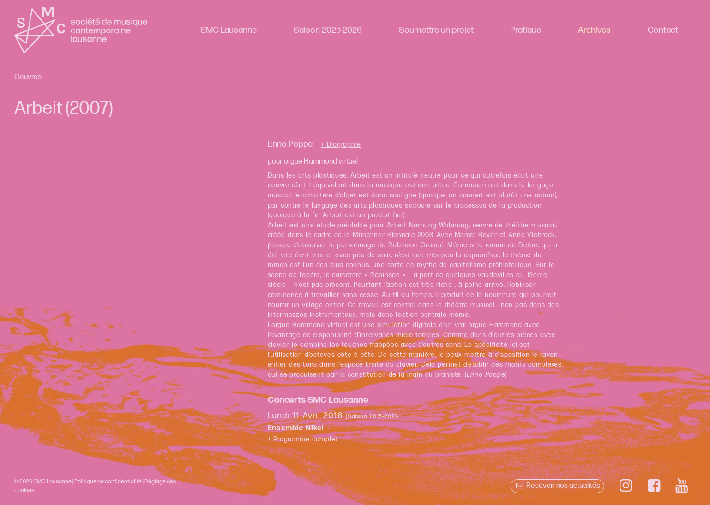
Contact (663, 30)
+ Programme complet (303, 439)
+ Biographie (341, 145)
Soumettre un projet (436, 30)
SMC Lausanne (228, 30)
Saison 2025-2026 (328, 30)
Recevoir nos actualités (557, 485)
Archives (594, 30)
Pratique (525, 30)
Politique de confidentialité (108, 481)
